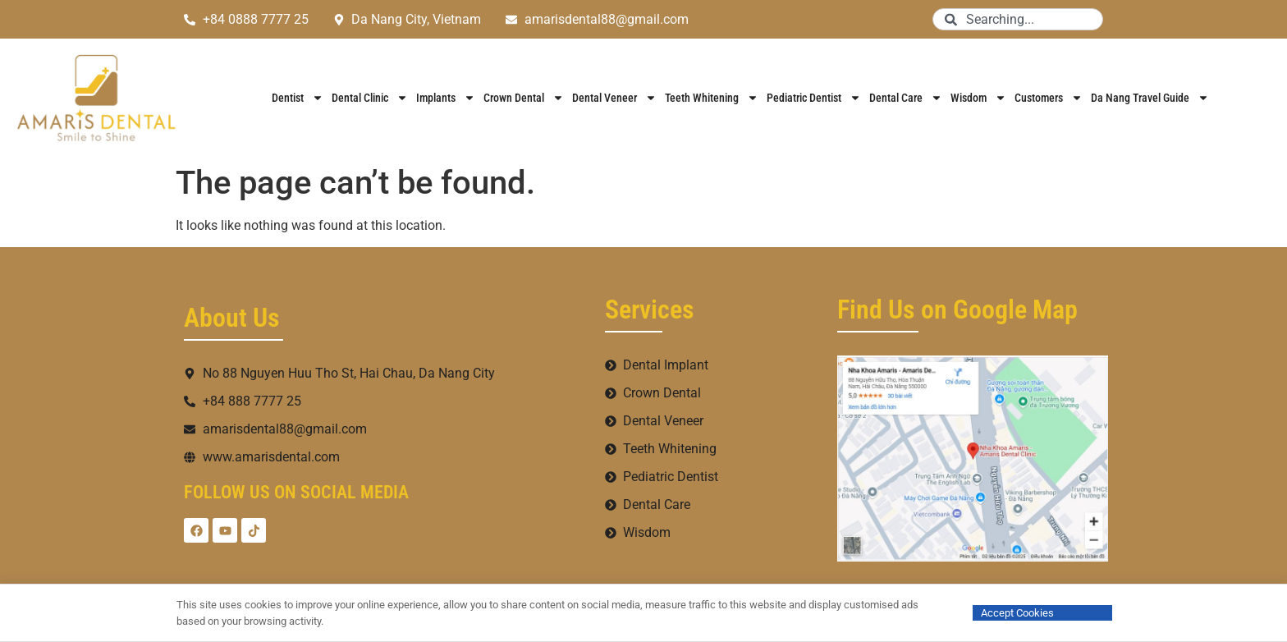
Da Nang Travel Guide (1150, 98)
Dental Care (905, 98)
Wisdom (978, 98)
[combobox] (1017, 19)
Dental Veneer (614, 98)
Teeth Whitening (711, 98)
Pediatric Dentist (814, 98)
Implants (445, 98)
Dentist (297, 98)
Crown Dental (523, 98)
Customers (1048, 98)
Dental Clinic (370, 98)
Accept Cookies (1017, 613)
